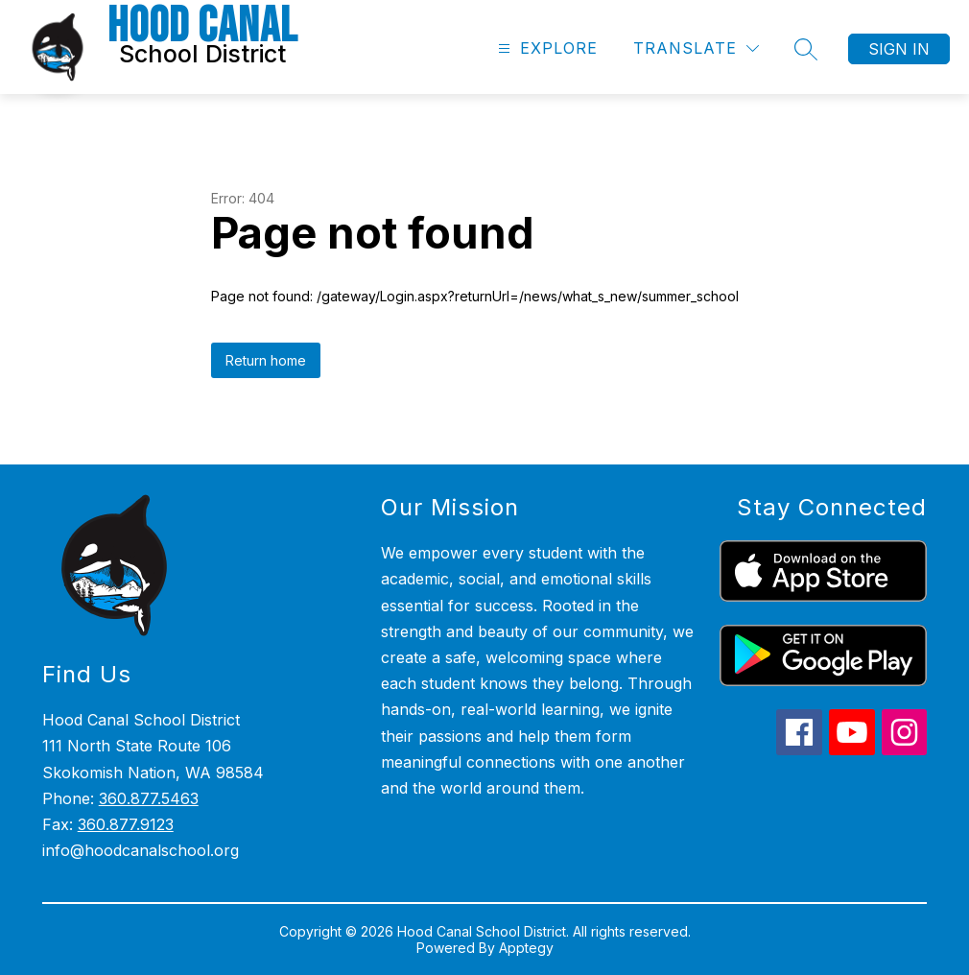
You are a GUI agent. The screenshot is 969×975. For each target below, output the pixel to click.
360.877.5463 (149, 798)
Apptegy (526, 947)
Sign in (899, 49)
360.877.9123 (126, 824)
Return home (265, 360)
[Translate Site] (696, 48)
